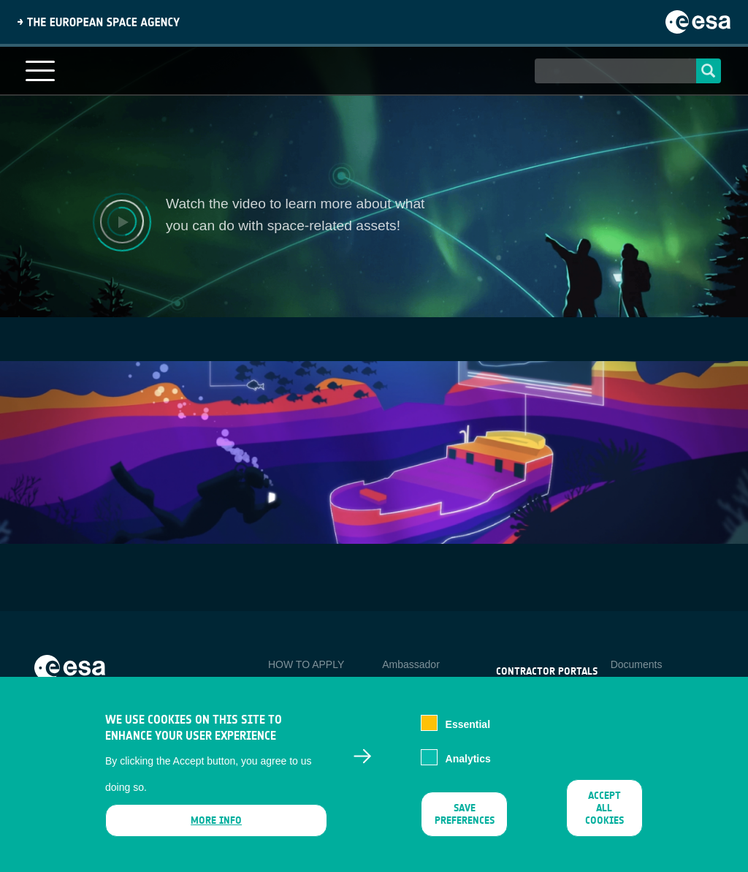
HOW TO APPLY (306, 664)
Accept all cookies (604, 808)
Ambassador (411, 664)
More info (216, 820)
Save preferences (465, 814)
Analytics (468, 759)
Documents (637, 664)
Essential (468, 724)
